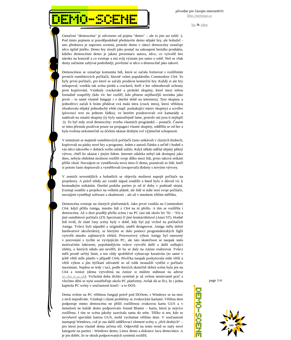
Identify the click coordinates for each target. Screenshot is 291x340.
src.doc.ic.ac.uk (73, 276)
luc (193, 24)
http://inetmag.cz (199, 15)
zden (204, 24)
